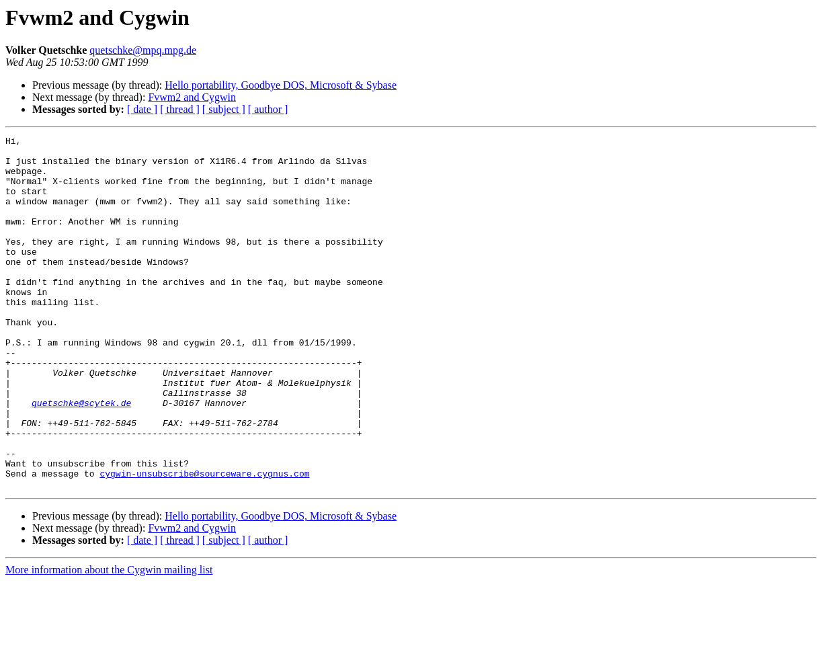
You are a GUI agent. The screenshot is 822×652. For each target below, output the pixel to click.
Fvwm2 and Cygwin (192, 97)
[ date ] (142, 109)
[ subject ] (223, 109)
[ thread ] (180, 109)
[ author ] (268, 109)
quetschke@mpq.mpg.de (142, 50)
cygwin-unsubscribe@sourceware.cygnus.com (204, 542)
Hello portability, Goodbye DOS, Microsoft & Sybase (281, 85)
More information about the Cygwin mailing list (108, 640)
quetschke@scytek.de (81, 457)
